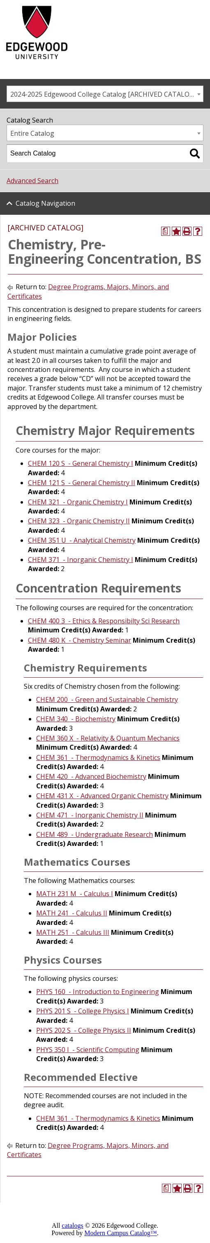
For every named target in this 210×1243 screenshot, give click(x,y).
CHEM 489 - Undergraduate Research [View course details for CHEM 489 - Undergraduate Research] (94, 834)
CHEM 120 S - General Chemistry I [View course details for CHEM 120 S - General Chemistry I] (80, 463)
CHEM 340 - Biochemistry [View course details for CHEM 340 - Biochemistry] (75, 718)
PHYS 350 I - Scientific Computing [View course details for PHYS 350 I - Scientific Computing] (87, 1049)
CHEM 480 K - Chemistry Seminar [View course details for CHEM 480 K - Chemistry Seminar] (79, 640)
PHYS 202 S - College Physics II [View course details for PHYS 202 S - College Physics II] (83, 1030)
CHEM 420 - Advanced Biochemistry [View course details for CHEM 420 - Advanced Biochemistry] (91, 776)
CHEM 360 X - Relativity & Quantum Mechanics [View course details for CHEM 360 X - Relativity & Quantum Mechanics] (108, 738)
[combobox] (105, 94)
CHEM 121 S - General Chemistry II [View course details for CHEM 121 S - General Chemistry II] (81, 482)
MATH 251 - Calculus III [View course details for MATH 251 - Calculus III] (72, 932)
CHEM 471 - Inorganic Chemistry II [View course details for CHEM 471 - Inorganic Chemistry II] (89, 815)
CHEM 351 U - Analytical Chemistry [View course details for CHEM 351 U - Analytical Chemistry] (82, 540)
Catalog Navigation (45, 203)
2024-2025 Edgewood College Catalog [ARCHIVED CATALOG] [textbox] (103, 94)
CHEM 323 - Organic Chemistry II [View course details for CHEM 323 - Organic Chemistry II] (79, 520)
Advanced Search (32, 180)
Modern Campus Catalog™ (120, 1232)
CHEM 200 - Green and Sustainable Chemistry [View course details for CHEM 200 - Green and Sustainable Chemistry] (107, 699)
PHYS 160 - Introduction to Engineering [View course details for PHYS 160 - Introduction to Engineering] (97, 991)
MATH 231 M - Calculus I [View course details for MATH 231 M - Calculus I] (74, 893)
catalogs (72, 1225)
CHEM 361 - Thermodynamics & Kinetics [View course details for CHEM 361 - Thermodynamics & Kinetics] (98, 757)
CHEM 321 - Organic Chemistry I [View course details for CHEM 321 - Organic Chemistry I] (78, 501)
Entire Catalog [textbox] (32, 133)
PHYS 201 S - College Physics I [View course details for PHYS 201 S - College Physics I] (82, 1010)
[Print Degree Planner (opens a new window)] (165, 231)
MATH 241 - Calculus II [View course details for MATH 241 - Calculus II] (71, 913)
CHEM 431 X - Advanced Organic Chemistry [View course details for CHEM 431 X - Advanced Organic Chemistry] (102, 795)
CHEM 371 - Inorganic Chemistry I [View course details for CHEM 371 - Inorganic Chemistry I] (80, 559)
